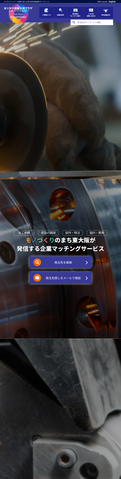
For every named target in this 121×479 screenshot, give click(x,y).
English (112, 1)
